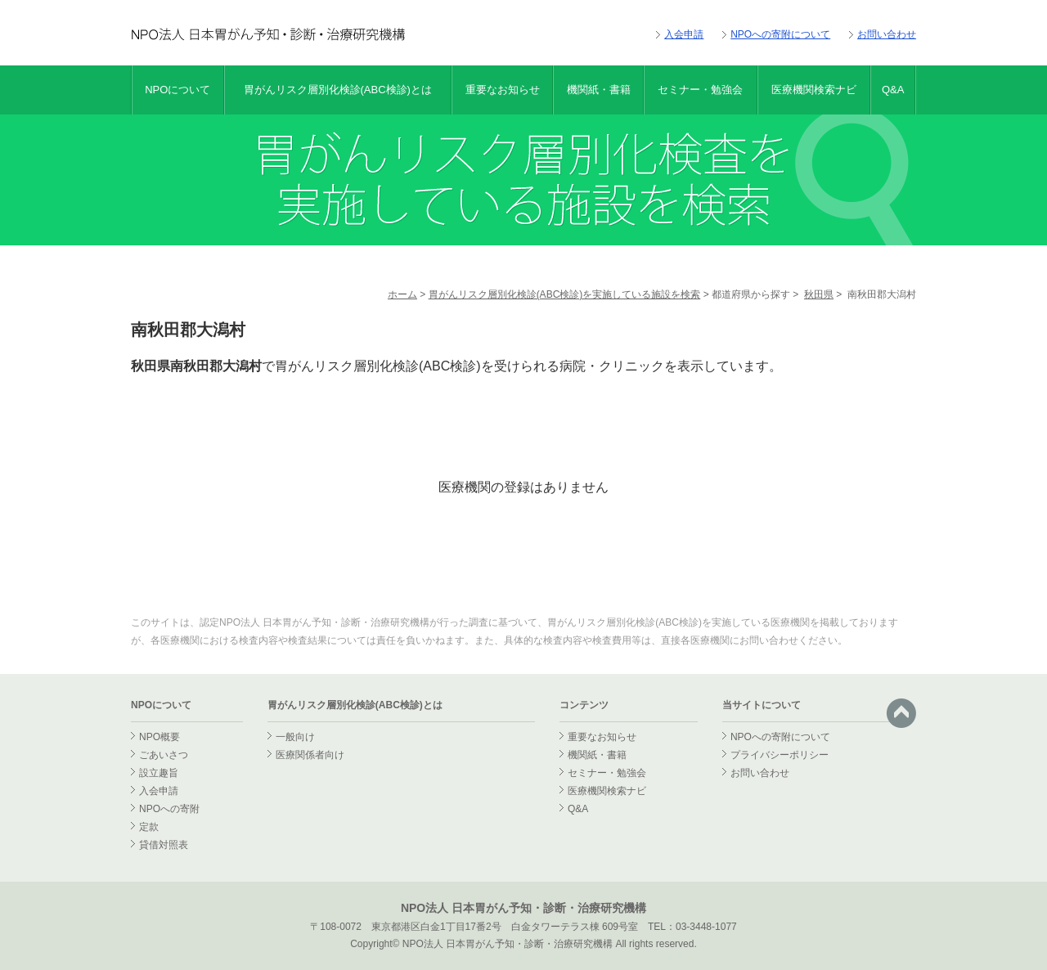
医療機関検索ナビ (813, 89)
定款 (149, 827)
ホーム (402, 294)
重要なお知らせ (502, 89)
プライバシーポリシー (779, 755)
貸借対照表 (163, 845)
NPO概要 (159, 737)
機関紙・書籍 (599, 89)
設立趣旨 (158, 773)
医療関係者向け (310, 755)
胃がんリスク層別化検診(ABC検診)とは (338, 89)
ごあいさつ (163, 755)
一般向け (295, 737)
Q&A (893, 89)
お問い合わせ (886, 34)
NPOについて (177, 89)
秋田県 (819, 294)
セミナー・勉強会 (700, 89)
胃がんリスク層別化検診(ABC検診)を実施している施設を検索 (565, 294)
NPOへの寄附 (169, 809)
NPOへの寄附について (780, 34)
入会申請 (683, 34)
